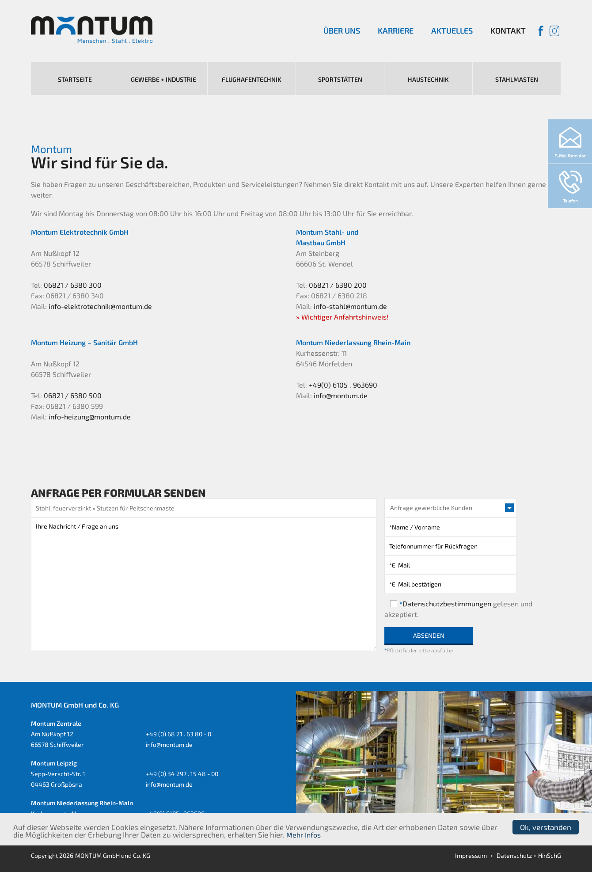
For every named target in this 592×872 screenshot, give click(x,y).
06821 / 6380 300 (73, 285)
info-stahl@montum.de (350, 306)
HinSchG (549, 855)
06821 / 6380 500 (73, 395)
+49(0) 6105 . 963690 (343, 385)
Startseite (75, 79)
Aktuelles (452, 30)
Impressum (471, 855)
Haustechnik (428, 79)
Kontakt (508, 30)
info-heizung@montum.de (90, 416)
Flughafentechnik (251, 79)
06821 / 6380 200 (338, 285)
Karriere (396, 30)
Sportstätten (340, 79)
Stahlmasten (516, 79)
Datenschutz (514, 855)
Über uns (341, 30)
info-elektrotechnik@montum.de (100, 306)
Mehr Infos (303, 834)
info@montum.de (341, 395)
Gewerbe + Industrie (163, 79)
